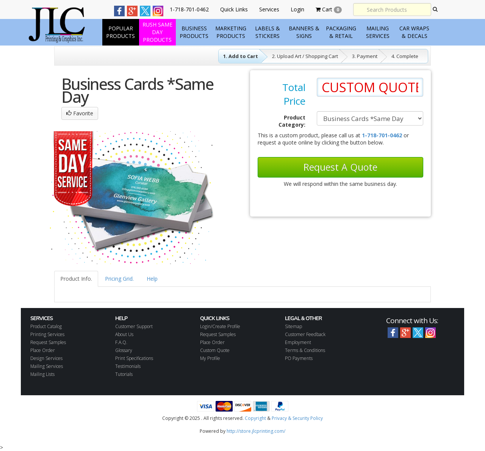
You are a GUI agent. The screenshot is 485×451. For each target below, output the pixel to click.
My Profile (210, 358)
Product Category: (291, 121)
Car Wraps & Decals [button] (414, 32)
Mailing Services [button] (378, 32)
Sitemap (293, 326)
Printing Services (47, 334)
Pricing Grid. (119, 278)
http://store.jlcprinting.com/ (256, 431)
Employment (298, 342)
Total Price (293, 94)
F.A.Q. (121, 342)
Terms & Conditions (305, 350)
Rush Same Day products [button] (157, 32)
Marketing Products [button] (230, 32)
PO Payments (299, 358)
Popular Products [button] (120, 32)
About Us (124, 334)
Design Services (46, 358)
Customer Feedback (305, 334)
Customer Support (134, 326)
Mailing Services (46, 366)
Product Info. (76, 278)
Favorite (79, 113)
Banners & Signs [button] (304, 32)
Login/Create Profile (220, 326)
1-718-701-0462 (382, 135)
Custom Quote (215, 350)
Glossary (123, 350)
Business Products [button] (194, 32)
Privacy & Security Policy (297, 418)
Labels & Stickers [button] (267, 32)
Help (152, 278)
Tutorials (124, 374)
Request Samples (48, 342)
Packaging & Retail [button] (341, 32)
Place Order (42, 350)
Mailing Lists (42, 374)
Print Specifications (134, 358)
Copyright (255, 418)
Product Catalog (46, 326)
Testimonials (128, 366)
